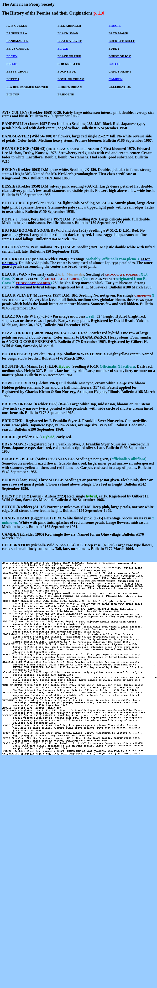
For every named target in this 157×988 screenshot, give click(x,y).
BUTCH (114, 64)
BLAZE (63, 48)
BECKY (11, 56)
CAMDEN (116, 79)
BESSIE (11, 64)
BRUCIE (115, 25)
